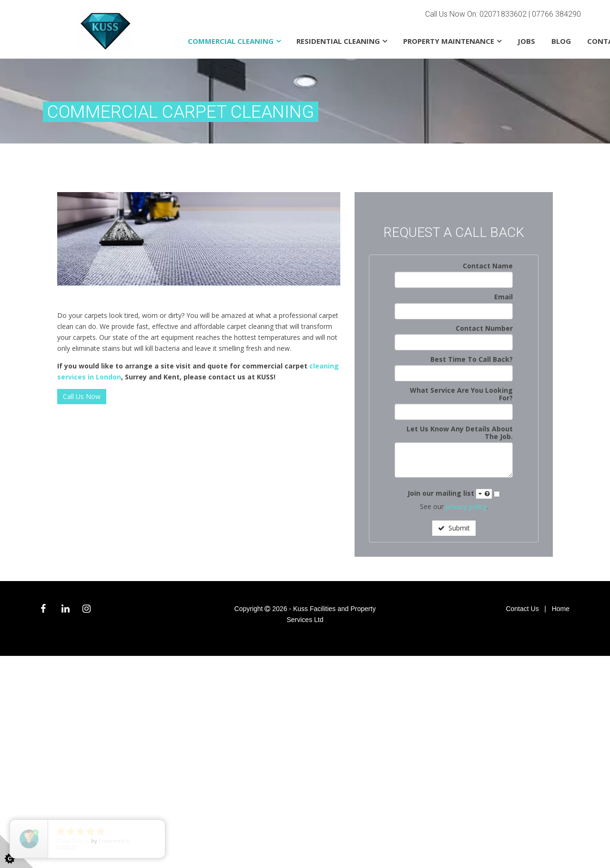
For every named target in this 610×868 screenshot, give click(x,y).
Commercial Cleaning (231, 41)
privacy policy (466, 506)
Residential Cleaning (338, 41)
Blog (561, 41)
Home (560, 609)
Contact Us (522, 609)
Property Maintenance (448, 41)
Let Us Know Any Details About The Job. (460, 432)
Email (503, 296)
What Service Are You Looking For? (461, 394)
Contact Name (488, 265)
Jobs (526, 41)
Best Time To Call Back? (471, 359)
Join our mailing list (449, 494)
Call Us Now (82, 396)
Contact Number (484, 328)
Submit (454, 527)
